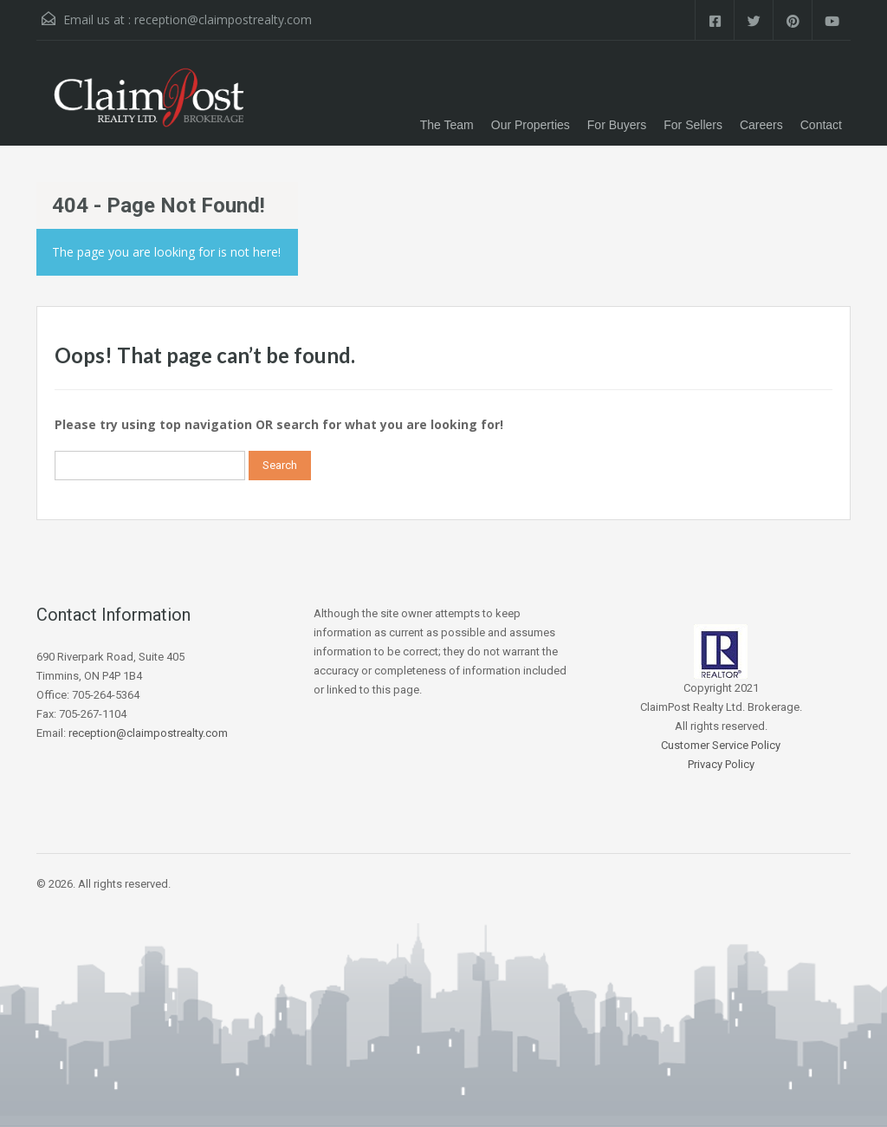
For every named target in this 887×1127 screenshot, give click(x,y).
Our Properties (530, 125)
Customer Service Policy (720, 745)
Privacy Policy (721, 764)
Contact (821, 125)
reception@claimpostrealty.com (223, 19)
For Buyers (616, 125)
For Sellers (693, 125)
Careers (761, 125)
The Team (447, 125)
